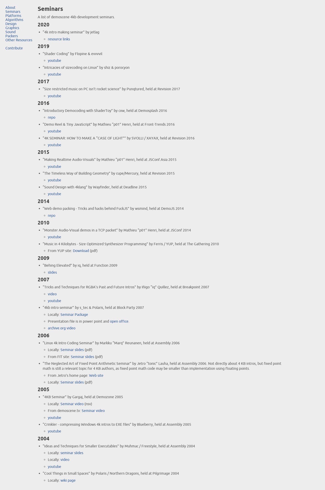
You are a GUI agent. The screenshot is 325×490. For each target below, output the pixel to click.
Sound (10, 32)
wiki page (68, 480)
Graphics (12, 28)
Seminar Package (74, 314)
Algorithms (14, 20)
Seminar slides (72, 350)
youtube (54, 60)
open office (119, 321)
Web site (96, 375)
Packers (11, 36)
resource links (59, 39)
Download (81, 251)
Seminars (12, 11)
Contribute (14, 48)
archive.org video (61, 328)
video (52, 294)
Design (10, 24)
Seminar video (72, 404)
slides (52, 272)
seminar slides (71, 453)
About (10, 7)
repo (51, 117)
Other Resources (18, 40)
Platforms (13, 16)
